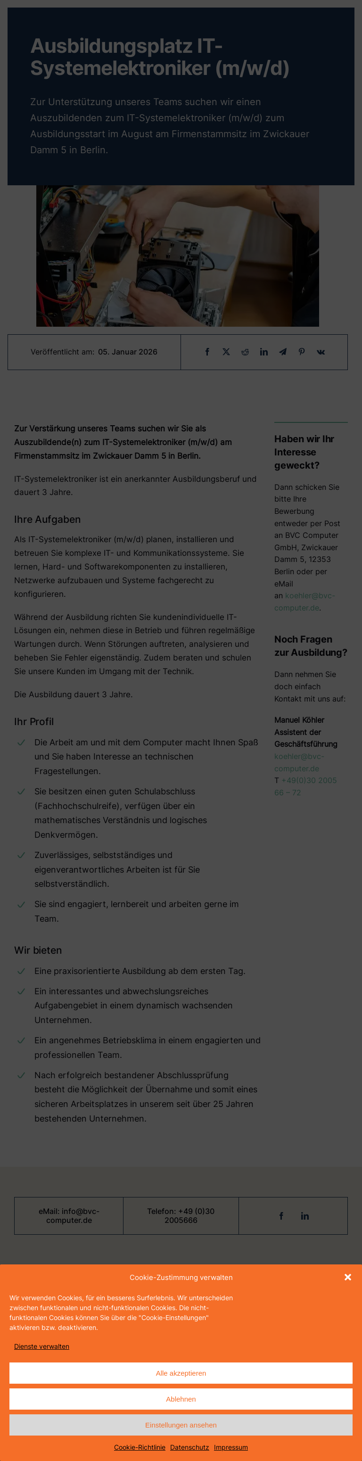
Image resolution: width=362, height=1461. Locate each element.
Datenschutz (189, 1447)
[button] (348, 1277)
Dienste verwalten (41, 1346)
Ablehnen (181, 1399)
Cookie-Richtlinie (139, 1447)
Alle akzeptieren (181, 1373)
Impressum (231, 1447)
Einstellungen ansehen (181, 1425)
